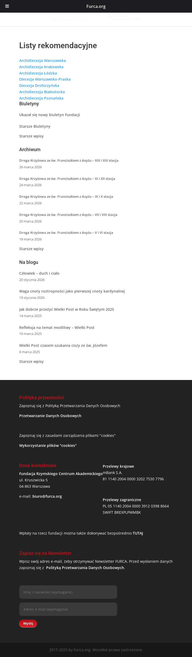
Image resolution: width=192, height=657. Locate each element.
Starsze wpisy (31, 136)
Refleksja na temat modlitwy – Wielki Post (57, 327)
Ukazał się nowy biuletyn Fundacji (49, 114)
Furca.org (96, 6)
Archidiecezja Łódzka (38, 73)
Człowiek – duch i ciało (39, 273)
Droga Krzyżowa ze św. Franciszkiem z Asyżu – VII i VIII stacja (68, 214)
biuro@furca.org (47, 496)
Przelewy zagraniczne (122, 499)
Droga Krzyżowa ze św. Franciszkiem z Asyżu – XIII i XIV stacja (69, 160)
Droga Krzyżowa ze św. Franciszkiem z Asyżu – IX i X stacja (66, 196)
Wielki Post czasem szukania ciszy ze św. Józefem (63, 345)
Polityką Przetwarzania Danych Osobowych (85, 567)
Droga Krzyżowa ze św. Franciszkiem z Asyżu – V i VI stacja (66, 232)
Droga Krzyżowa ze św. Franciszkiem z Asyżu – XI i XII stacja (67, 178)
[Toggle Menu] (7, 6)
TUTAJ (138, 533)
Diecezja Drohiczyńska (39, 85)
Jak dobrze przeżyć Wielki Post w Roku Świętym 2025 (66, 309)
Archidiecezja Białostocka (42, 91)
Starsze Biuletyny (35, 126)
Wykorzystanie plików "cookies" (48, 445)
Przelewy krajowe (118, 466)
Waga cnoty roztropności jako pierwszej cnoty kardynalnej (72, 291)
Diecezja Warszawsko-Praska (45, 79)
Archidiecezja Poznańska (41, 98)
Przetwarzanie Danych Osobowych (50, 415)
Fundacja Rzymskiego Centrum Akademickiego (61, 473)
